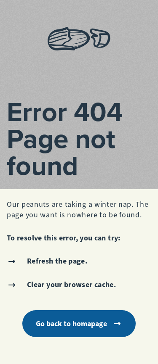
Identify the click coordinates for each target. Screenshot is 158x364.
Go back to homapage (79, 324)
